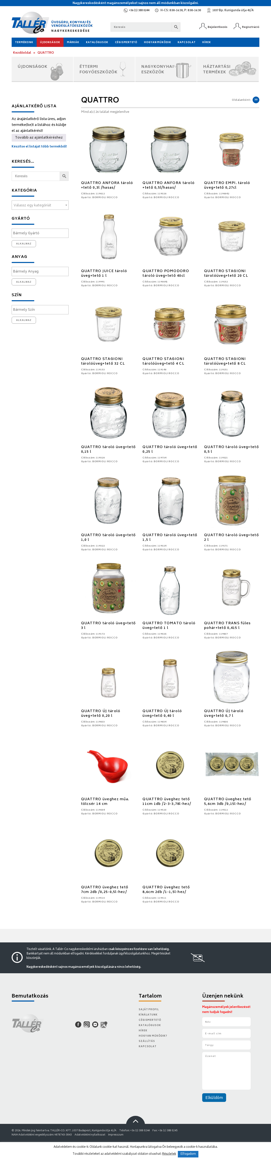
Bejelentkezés (217, 27)
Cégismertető (126, 43)
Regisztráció (250, 27)
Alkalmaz (24, 243)
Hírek (206, 43)
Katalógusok (97, 43)
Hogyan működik (157, 43)
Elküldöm (214, 1098)
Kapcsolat (186, 43)
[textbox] (40, 205)
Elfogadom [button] (188, 1154)
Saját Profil (149, 1010)
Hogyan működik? (153, 1036)
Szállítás (147, 1041)
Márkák (73, 43)
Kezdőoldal (22, 53)
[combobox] (40, 205)
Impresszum (115, 1135)
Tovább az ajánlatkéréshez (39, 138)
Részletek (169, 1154)
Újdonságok (50, 43)
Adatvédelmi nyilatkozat (90, 1135)
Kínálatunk (148, 1015)
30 (255, 100)
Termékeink (24, 43)
